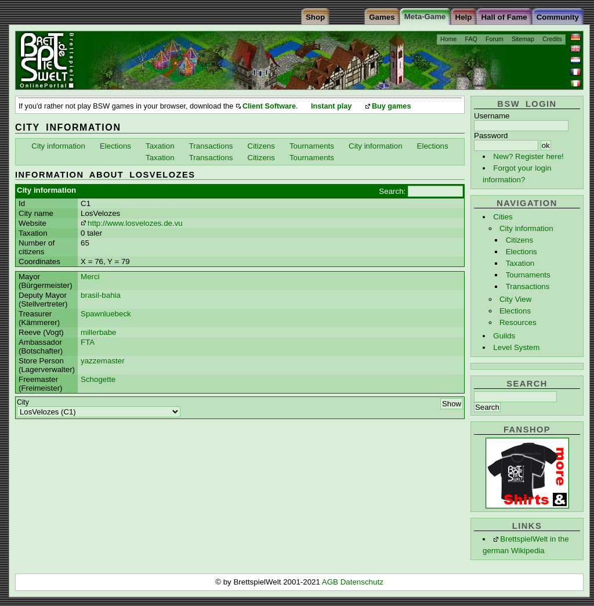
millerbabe (99, 332)
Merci (90, 276)
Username (491, 115)
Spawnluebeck (106, 313)
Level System (516, 347)
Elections (521, 251)
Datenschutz (362, 582)
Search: (392, 191)
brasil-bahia (101, 295)
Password (491, 135)
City (23, 402)
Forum (495, 38)
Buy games (391, 106)
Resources (518, 322)
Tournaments (528, 274)
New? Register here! (528, 156)
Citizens (519, 240)
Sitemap (523, 38)
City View (515, 299)
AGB (331, 582)
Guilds (504, 335)
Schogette (98, 379)
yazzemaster (103, 360)
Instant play (331, 106)
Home (448, 38)
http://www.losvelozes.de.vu (135, 223)
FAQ (471, 38)
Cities (502, 216)
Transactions (528, 286)
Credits (552, 38)
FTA (88, 342)
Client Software (269, 106)
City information (526, 228)
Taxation (520, 263)
